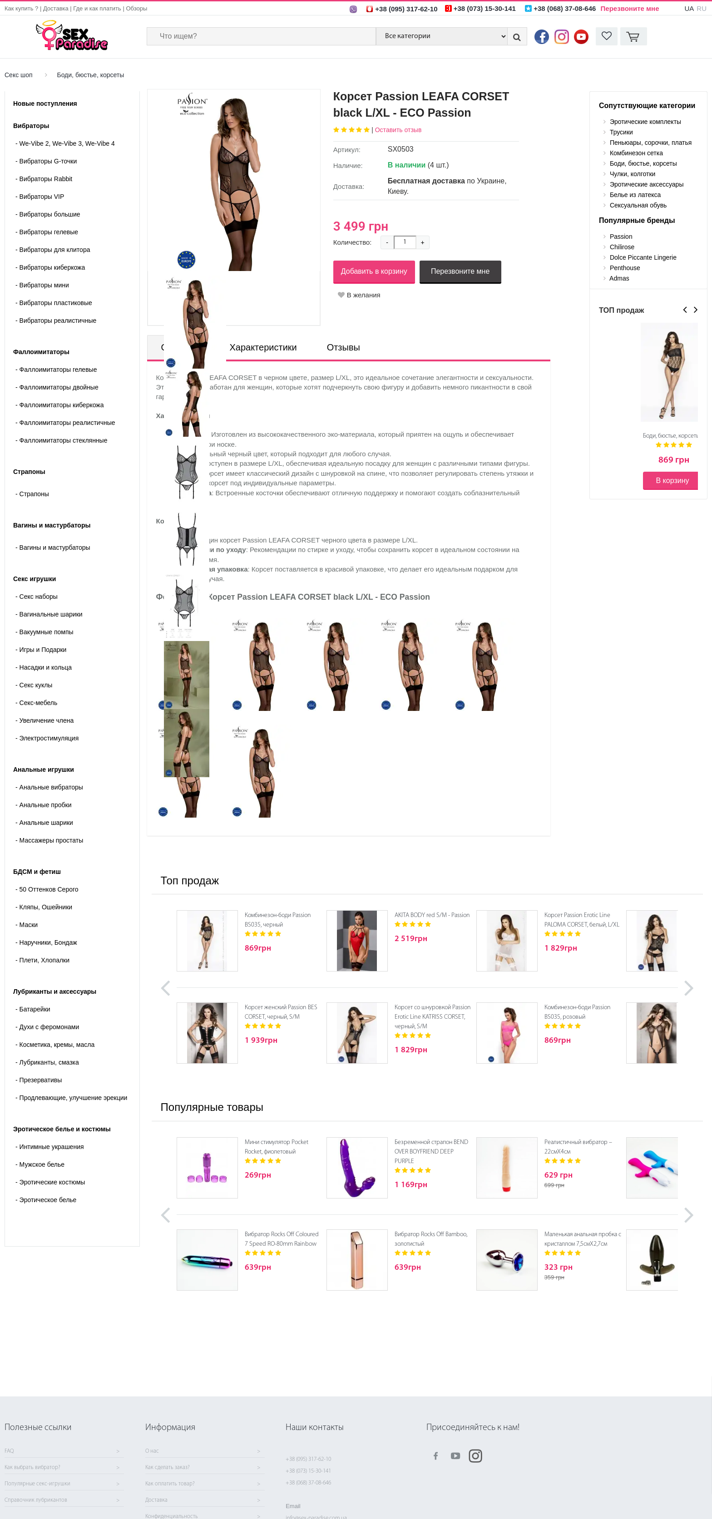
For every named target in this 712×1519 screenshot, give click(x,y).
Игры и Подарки (40, 649)
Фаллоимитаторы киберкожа (59, 405)
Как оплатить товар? (170, 1484)
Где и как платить (97, 8)
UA (689, 8)
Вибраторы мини (42, 285)
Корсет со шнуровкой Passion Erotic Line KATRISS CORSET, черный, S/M (433, 1017)
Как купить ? (21, 8)
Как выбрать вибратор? (32, 1467)
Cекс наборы (36, 596)
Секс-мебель (36, 702)
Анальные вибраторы (49, 787)
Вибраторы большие (47, 214)
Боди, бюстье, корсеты (90, 75)
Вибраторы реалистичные (55, 320)
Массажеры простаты (49, 840)
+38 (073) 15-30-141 (308, 1471)
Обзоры (136, 8)
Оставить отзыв (398, 129)
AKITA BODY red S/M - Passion (432, 915)
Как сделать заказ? (167, 1467)
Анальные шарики (44, 822)
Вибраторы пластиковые (53, 302)
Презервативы (38, 1080)
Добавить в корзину (374, 271)
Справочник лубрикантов (36, 1500)
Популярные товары (212, 1107)
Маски (26, 924)
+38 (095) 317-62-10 (308, 1459)
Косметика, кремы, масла (54, 1044)
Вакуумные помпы (44, 632)
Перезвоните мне (630, 8)
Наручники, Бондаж (46, 942)
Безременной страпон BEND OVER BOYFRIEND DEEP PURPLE (431, 1152)
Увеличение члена (44, 720)
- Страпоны (32, 494)
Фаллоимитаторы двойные (57, 387)
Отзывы (343, 347)
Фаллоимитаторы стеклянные (61, 440)
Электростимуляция (47, 738)
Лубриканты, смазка (47, 1062)
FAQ (9, 1451)
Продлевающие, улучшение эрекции (71, 1097)
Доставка (56, 8)
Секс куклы (33, 685)
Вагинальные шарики (49, 614)
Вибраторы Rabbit (43, 178)
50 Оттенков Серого (47, 889)
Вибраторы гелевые (46, 232)
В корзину (672, 480)
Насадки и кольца (43, 667)
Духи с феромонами (47, 1027)
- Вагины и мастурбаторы (52, 547)
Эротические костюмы (50, 1182)
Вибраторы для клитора (52, 249)
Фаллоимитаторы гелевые (56, 369)
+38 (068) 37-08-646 (308, 1483)
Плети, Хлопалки (42, 960)
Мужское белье (39, 1164)
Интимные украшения (49, 1146)
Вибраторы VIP (39, 196)
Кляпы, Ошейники (43, 907)
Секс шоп (19, 75)
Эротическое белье (45, 1199)
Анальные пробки (43, 805)
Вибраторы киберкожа (50, 267)
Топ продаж (190, 880)
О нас (152, 1451)
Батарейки (32, 1009)
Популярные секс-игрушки (37, 1484)
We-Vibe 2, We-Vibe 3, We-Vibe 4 (65, 143)
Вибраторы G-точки (46, 161)
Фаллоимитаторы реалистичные (65, 422)
